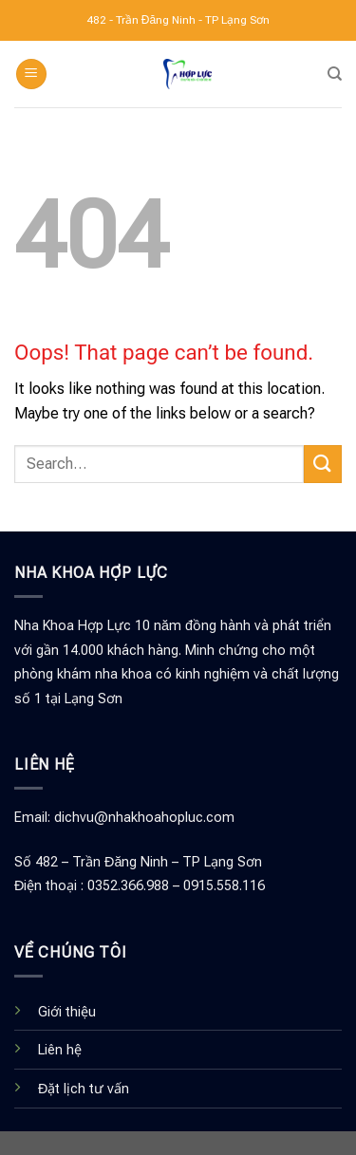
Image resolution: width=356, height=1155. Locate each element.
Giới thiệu (67, 1012)
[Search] (335, 74)
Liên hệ (60, 1050)
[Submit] (323, 463)
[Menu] (31, 74)
